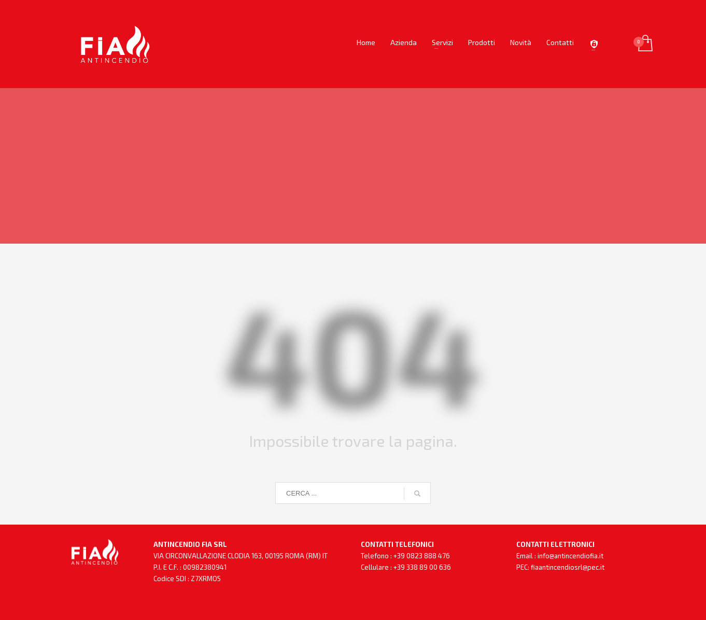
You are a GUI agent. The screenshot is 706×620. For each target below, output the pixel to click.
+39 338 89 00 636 (422, 567)
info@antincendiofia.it (570, 556)
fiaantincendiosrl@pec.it (567, 567)
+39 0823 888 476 (421, 556)
